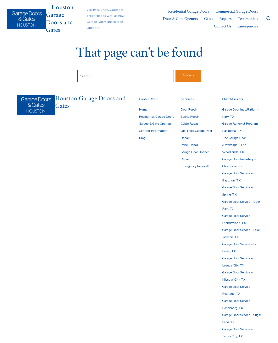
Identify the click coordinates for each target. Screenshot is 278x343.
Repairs (225, 18)
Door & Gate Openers (180, 18)
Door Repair (189, 109)
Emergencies (248, 26)
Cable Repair (189, 124)
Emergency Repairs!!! (195, 166)
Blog (142, 138)
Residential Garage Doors (188, 11)
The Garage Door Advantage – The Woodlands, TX (234, 145)
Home (143, 109)
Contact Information (153, 131)
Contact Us (222, 26)
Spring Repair (190, 117)
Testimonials (248, 18)
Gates (208, 18)
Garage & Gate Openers (155, 124)
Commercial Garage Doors (236, 11)
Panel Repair (189, 145)
